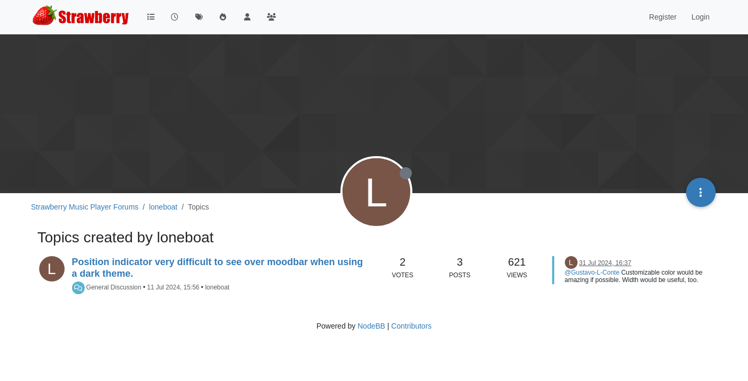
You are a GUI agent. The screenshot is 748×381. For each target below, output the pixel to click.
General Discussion (113, 287)
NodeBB (371, 326)
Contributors (411, 326)
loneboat (217, 287)
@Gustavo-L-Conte (592, 272)
